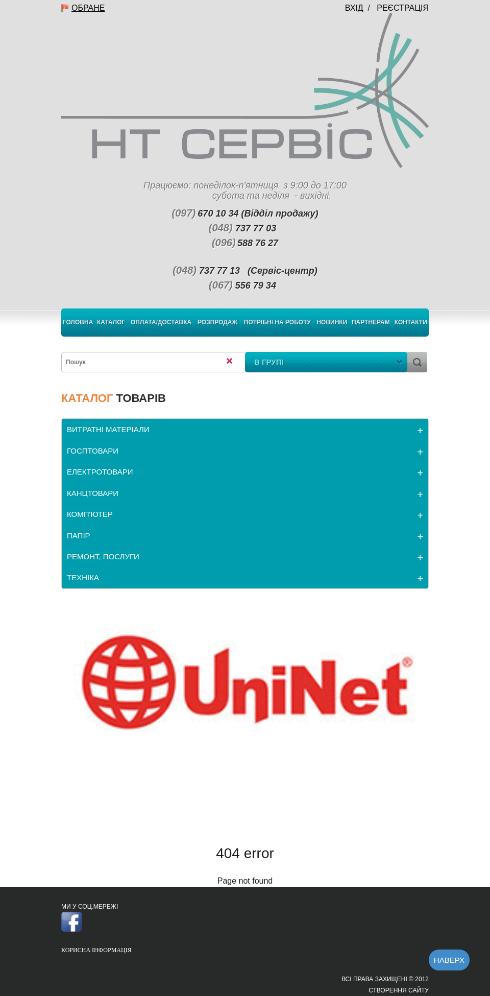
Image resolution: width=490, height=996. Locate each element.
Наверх (449, 960)
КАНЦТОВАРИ (92, 493)
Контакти (411, 322)
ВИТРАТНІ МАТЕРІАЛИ (108, 429)
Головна (78, 322)
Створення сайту (399, 990)
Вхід (354, 8)
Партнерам (371, 322)
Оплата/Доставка (161, 322)
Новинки (331, 322)
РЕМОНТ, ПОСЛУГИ (103, 556)
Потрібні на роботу (277, 322)
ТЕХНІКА (83, 577)
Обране (88, 8)
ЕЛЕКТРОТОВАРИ (100, 471)
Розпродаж (217, 322)
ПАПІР (78, 535)
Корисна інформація (96, 950)
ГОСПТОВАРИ (92, 450)
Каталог (111, 322)
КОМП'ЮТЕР (90, 514)
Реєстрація (403, 8)
